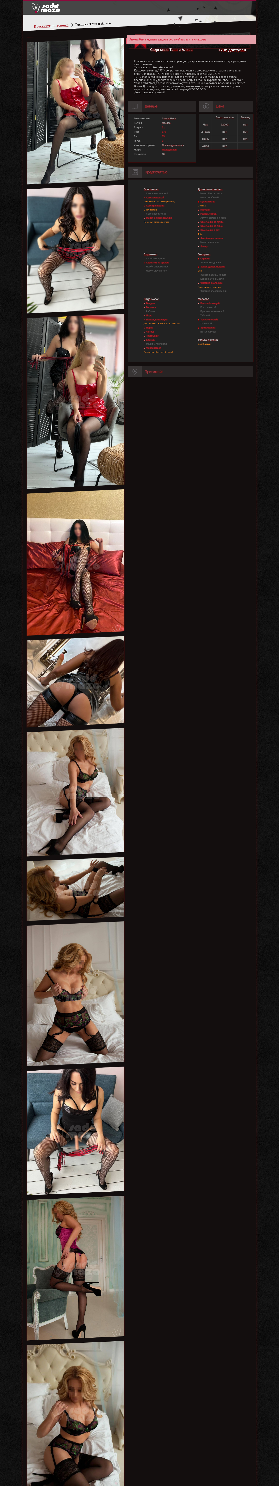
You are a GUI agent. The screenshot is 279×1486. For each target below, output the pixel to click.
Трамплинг (152, 335)
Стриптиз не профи (157, 262)
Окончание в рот (210, 230)
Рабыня (150, 311)
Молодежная (169, 149)
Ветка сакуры (208, 331)
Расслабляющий (210, 303)
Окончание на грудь (211, 222)
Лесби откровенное (157, 266)
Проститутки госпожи (51, 25)
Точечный (206, 323)
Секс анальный (155, 197)
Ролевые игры (208, 213)
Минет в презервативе (159, 218)
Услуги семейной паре (213, 218)
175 (164, 132)
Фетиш (150, 331)
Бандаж (150, 303)
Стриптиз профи (155, 258)
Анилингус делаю (210, 262)
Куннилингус (207, 201)
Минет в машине (209, 242)
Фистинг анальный (211, 283)
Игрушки (205, 209)
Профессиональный (212, 311)
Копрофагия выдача (212, 279)
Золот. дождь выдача (212, 266)
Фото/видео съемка (211, 238)
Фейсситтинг (153, 348)
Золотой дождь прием (213, 274)
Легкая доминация (156, 319)
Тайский (205, 315)
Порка (149, 327)
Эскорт (204, 246)
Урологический (209, 319)
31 (163, 127)
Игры (149, 315)
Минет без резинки (211, 193)
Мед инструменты (156, 344)
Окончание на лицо (211, 226)
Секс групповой (155, 205)
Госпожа (151, 307)
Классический (208, 307)
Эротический (207, 327)
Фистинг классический (213, 291)
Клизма (150, 340)
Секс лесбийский (156, 213)
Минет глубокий (209, 197)
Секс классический (157, 193)
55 (163, 136)
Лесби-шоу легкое (156, 270)
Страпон (205, 258)
